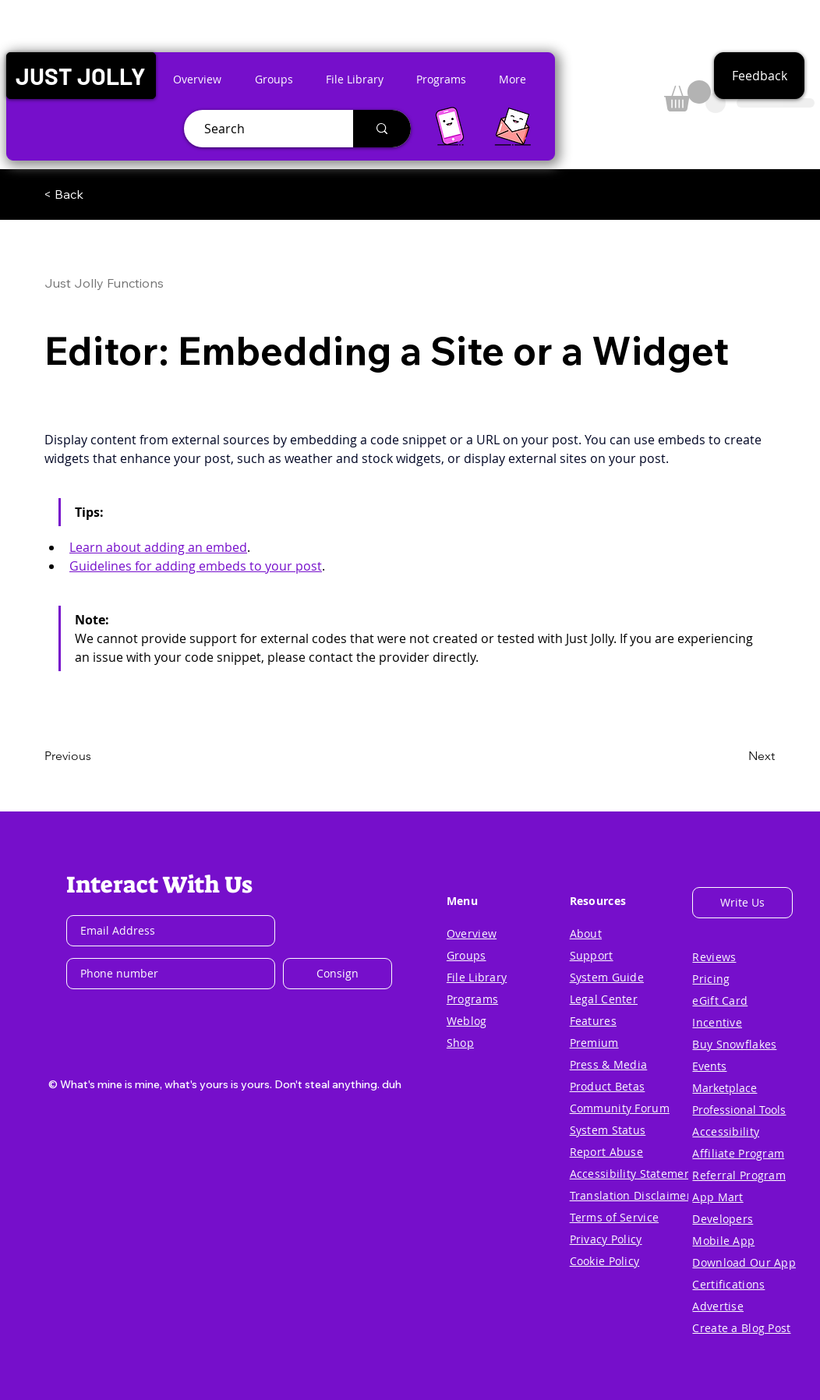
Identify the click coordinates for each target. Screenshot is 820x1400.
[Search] (262, 128)
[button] (81, 76)
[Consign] (337, 973)
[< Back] (95, 194)
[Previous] (95, 756)
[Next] (736, 756)
